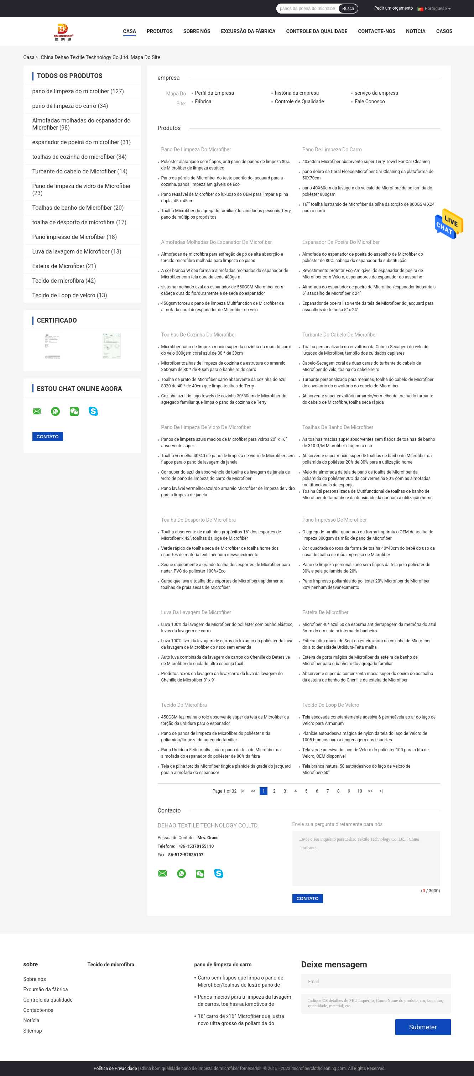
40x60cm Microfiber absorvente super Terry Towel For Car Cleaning (366, 161)
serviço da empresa (376, 93)
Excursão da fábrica (248, 31)
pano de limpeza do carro (64, 106)
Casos (444, 31)
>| (380, 791)
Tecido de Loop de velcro (63, 295)
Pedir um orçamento (393, 8)
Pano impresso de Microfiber (68, 237)
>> (370, 791)
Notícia (416, 31)
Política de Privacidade (115, 1068)
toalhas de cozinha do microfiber (73, 156)
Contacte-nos (376, 31)
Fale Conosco (370, 101)
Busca (348, 8)
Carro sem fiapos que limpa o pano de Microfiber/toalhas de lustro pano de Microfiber (240, 982)
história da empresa (297, 93)
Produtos (160, 31)
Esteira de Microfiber (58, 266)
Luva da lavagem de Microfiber (71, 251)
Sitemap (33, 1031)
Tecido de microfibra (58, 280)
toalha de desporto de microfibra (73, 222)
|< (242, 791)
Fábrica (203, 101)
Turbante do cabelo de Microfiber (74, 171)
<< (253, 791)
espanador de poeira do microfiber (75, 142)
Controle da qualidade (317, 31)
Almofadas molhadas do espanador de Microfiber (216, 242)
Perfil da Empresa (214, 93)
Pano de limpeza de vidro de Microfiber (81, 186)
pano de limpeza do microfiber (70, 91)
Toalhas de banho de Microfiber (72, 207)
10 (359, 791)
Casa (129, 31)
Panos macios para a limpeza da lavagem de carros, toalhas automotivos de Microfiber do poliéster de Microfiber (244, 1001)
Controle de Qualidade (299, 101)
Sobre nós (196, 31)
